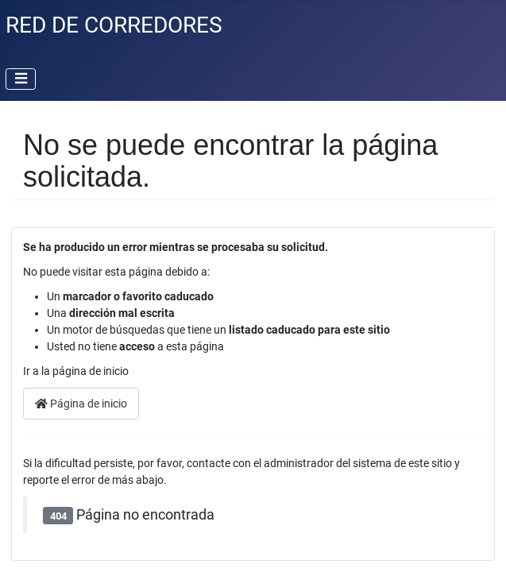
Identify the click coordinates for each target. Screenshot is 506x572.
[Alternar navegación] (21, 79)
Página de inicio (81, 403)
